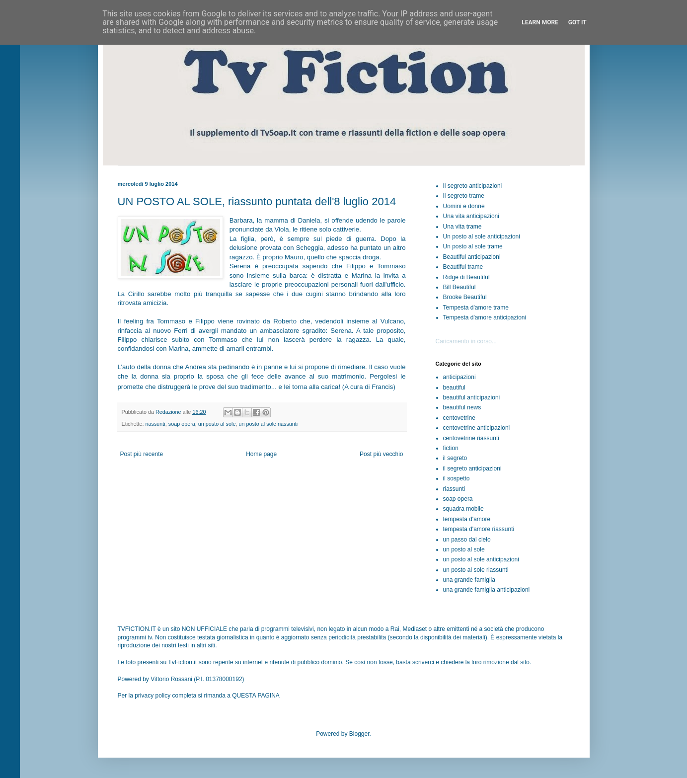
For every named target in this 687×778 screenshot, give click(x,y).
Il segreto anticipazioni (472, 185)
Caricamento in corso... (466, 341)
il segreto (455, 458)
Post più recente (141, 454)
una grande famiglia (469, 579)
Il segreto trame (463, 195)
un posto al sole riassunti (268, 424)
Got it (577, 22)
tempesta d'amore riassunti (479, 529)
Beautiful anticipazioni (472, 256)
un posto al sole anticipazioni (481, 559)
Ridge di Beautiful (466, 277)
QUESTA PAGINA (256, 695)
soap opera (181, 424)
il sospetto (456, 478)
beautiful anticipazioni (471, 397)
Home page (261, 454)
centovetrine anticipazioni (476, 427)
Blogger (359, 733)
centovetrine (459, 417)
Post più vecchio (381, 454)
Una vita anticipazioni (471, 216)
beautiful (454, 387)
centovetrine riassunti (471, 438)
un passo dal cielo (467, 539)
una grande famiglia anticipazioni (486, 589)
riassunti (155, 424)
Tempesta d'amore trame (476, 307)
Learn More (540, 22)
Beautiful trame (463, 266)
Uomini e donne (464, 206)
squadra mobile (463, 508)
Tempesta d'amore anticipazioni (485, 317)
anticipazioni (459, 377)
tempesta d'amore (467, 519)
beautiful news (462, 407)
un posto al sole (217, 424)
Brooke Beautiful (465, 297)
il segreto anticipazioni (472, 468)
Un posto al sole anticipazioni (481, 236)
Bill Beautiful (459, 287)
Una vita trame (462, 226)
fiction (450, 448)
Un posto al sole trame (473, 246)
